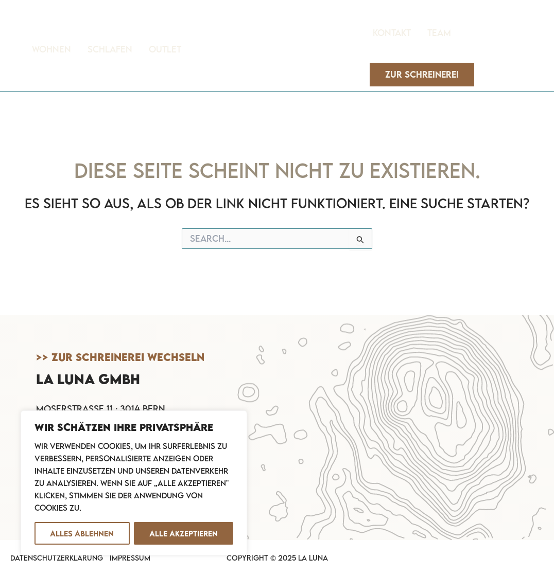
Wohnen (51, 49)
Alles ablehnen (82, 533)
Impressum (130, 557)
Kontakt (392, 32)
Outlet (165, 49)
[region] (134, 482)
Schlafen (110, 49)
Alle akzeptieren (183, 533)
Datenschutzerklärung (56, 557)
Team (439, 32)
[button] (422, 74)
